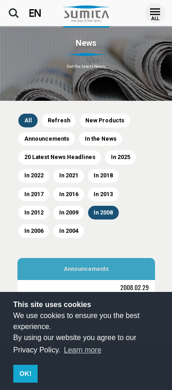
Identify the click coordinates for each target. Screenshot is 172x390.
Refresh (59, 120)
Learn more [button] (82, 350)
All (28, 120)
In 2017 (34, 194)
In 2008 (103, 212)
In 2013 (103, 194)
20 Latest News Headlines (59, 157)
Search (14, 13)
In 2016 (68, 194)
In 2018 (103, 175)
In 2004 (68, 230)
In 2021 (68, 175)
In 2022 (34, 175)
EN (35, 13)
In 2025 (120, 157)
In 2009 (68, 212)
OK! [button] (25, 373)
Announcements (46, 138)
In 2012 (34, 212)
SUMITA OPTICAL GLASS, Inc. (86, 14)
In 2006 (34, 230)
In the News (101, 138)
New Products (104, 120)
